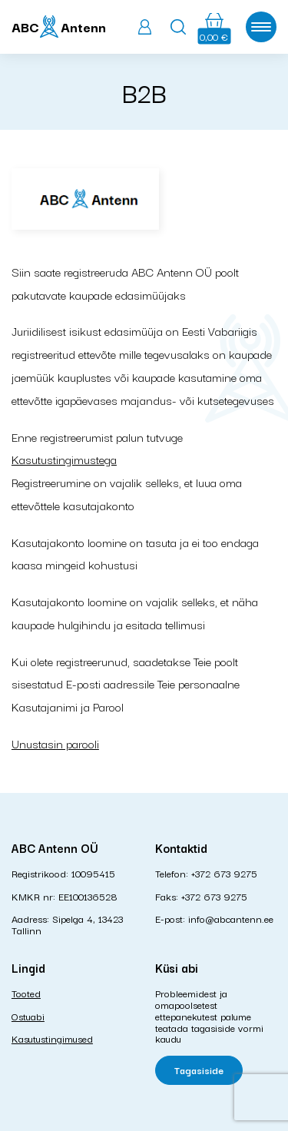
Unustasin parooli (55, 743)
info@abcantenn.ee (230, 918)
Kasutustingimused (52, 1038)
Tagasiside (198, 1069)
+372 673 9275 (224, 873)
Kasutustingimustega (64, 458)
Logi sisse (144, 27)
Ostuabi (28, 1015)
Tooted (26, 992)
